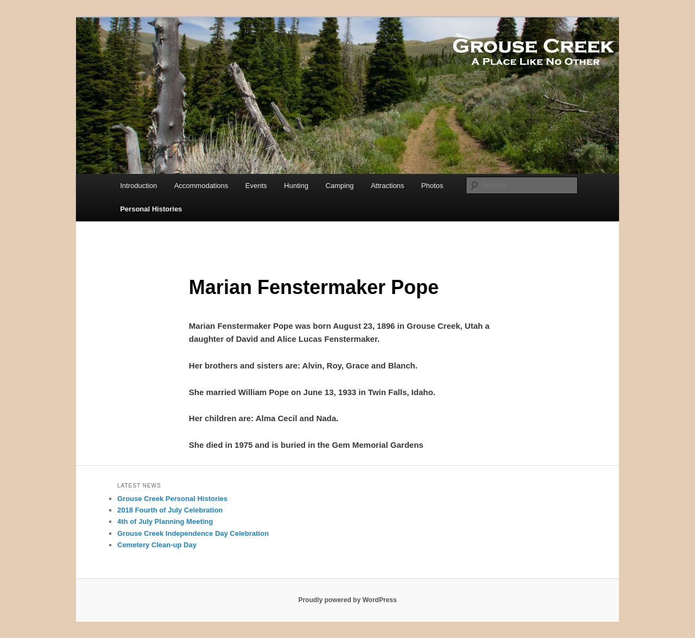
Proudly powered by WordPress (347, 600)
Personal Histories (151, 209)
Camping (339, 186)
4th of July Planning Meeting (165, 521)
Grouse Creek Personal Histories (172, 499)
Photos (432, 186)
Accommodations (201, 186)
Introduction (138, 186)
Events (256, 186)
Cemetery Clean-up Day (157, 545)
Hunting (296, 186)
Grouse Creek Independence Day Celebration (193, 533)
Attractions (387, 186)
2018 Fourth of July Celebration (170, 510)
